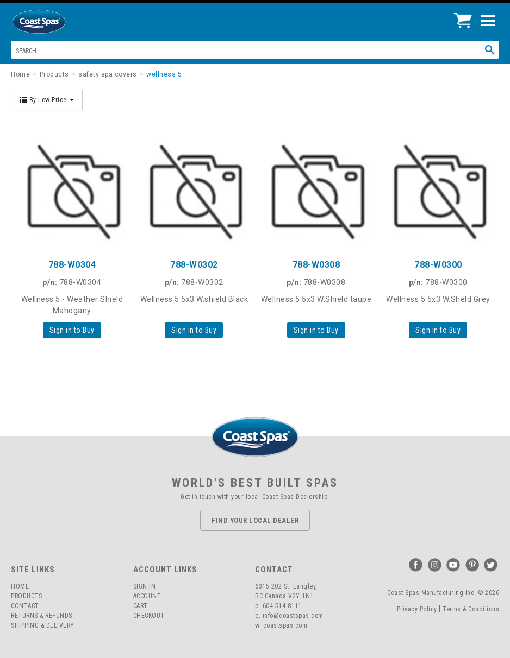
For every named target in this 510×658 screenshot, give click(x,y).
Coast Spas (57, 21)
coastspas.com (285, 625)
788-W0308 (316, 265)
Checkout (149, 615)
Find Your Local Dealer (255, 520)
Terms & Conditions (471, 609)
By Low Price (47, 100)
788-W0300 (438, 265)
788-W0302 (194, 265)
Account (147, 596)
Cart (140, 606)
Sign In (144, 586)
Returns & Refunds (41, 615)
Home (20, 586)
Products (26, 596)
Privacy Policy (417, 609)
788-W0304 (72, 265)
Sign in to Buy (72, 330)
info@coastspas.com (293, 615)
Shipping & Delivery (42, 625)
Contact (25, 606)
